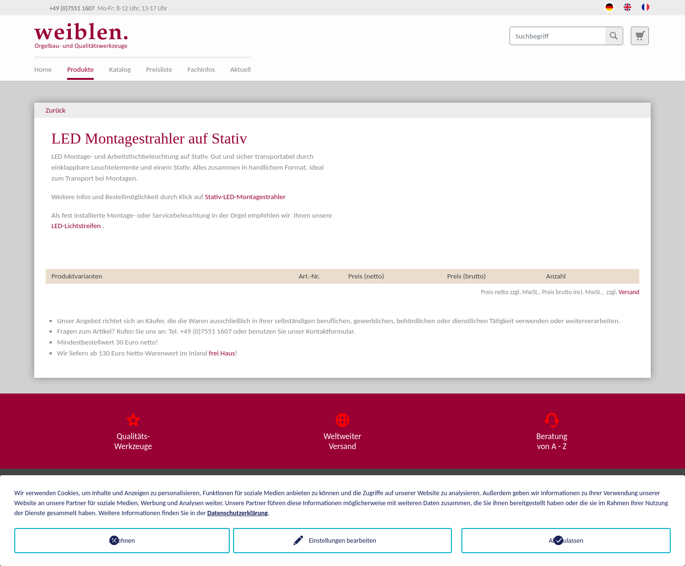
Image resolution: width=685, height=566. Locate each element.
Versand (629, 292)
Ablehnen (119, 541)
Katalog (120, 69)
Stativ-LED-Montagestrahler (245, 196)
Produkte (80, 69)
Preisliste (159, 69)
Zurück (56, 110)
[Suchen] (613, 35)
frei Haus (222, 353)
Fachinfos (201, 69)
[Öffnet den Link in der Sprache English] (627, 6)
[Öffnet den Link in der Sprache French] (645, 6)
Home (43, 69)
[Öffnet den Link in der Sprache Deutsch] (609, 6)
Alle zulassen (566, 541)
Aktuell (240, 69)
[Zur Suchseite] (640, 36)
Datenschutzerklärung (237, 513)
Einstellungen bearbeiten (342, 541)
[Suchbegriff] (566, 36)
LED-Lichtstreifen (76, 225)
